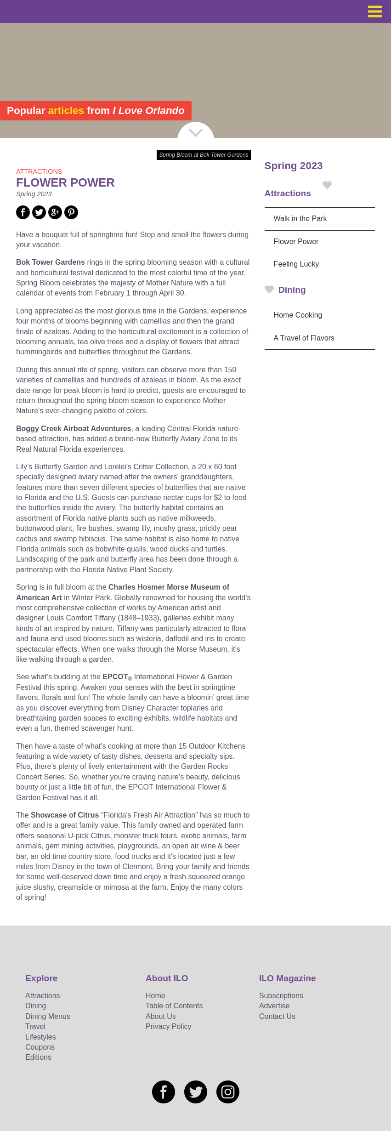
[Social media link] (23, 217)
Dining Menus (47, 1016)
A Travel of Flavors (304, 338)
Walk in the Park (300, 218)
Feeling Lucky (296, 264)
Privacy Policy (169, 1026)
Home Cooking (298, 315)
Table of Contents (174, 1006)
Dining (285, 290)
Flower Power (296, 241)
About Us (161, 1016)
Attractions (298, 189)
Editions (38, 1057)
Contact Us (277, 1016)
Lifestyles (40, 1037)
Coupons (40, 1047)
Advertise (274, 1006)
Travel (35, 1026)
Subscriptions (281, 996)
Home (155, 996)
